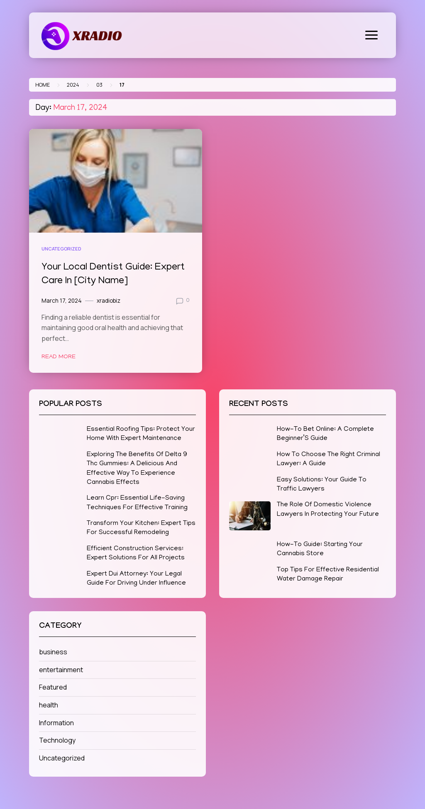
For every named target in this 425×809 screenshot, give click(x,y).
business (53, 651)
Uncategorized (61, 248)
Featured (53, 687)
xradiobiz (108, 300)
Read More (59, 357)
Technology (57, 740)
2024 (73, 84)
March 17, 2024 (62, 300)
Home (42, 84)
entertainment (61, 669)
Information (56, 722)
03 (99, 84)
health (48, 704)
